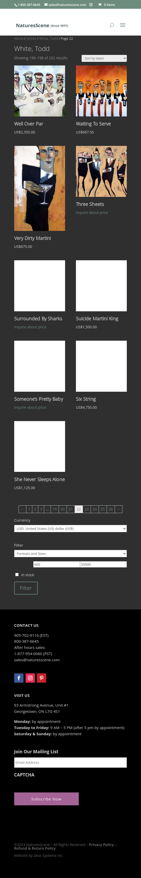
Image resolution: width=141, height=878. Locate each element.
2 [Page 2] (35, 509)
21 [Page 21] (71, 509)
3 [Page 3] (41, 509)
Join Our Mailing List (36, 752)
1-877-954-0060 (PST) (33, 653)
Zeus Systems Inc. (48, 855)
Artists (31, 38)
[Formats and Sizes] (70, 553)
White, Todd (48, 38)
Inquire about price (92, 212)
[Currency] (70, 528)
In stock (27, 574)
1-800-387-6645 (29, 5)
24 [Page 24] (95, 509)
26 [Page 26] (111, 509)
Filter (26, 587)
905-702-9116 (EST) (31, 635)
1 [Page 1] (29, 509)
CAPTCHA (24, 775)
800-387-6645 (26, 641)
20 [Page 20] (63, 509)
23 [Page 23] (87, 509)
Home (19, 38)
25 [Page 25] (103, 509)
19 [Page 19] (55, 509)
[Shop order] (104, 58)
